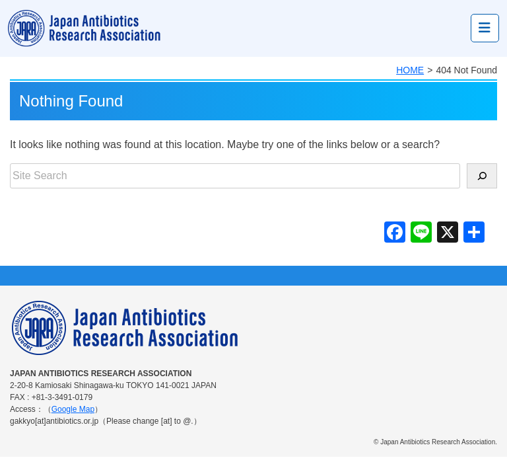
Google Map (72, 409)
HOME (410, 70)
